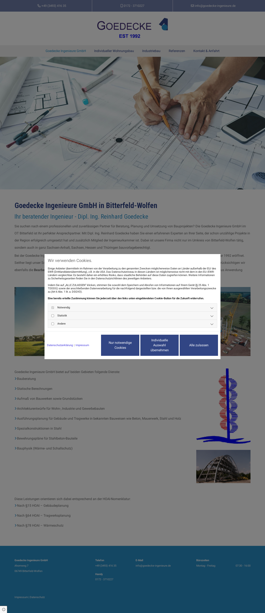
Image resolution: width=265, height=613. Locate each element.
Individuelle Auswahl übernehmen (160, 345)
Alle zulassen (198, 345)
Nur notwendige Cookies (120, 345)
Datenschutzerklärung (60, 345)
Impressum (82, 345)
